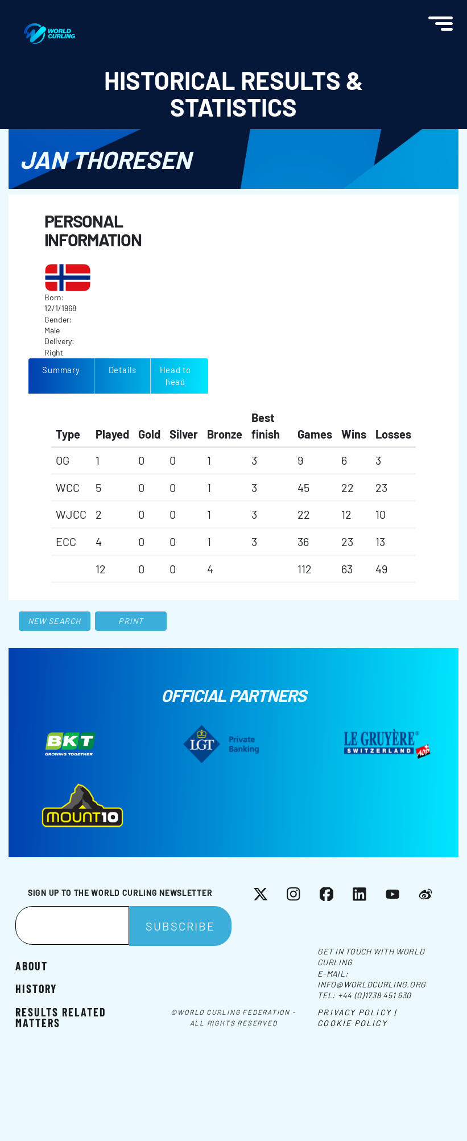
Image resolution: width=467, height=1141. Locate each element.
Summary (61, 370)
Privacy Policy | (356, 1012)
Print (130, 621)
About (31, 965)
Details (123, 370)
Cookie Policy (352, 1023)
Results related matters (60, 1017)
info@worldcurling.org (371, 984)
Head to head (175, 376)
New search (54, 621)
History (36, 988)
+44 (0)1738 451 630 (374, 995)
